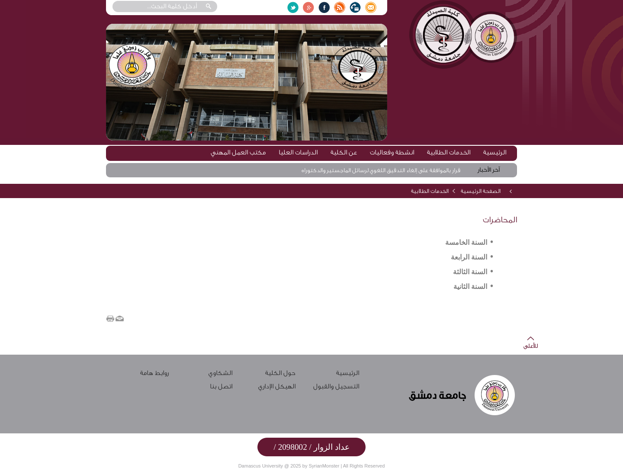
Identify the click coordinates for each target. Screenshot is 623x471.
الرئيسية (494, 152)
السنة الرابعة (469, 257)
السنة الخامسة (466, 242)
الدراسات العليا (298, 152)
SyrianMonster (323, 465)
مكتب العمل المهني (238, 152)
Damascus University (260, 465)
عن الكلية (344, 152)
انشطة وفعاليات (392, 152)
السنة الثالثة (470, 272)
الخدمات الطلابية (448, 152)
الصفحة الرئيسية (481, 191)
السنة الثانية (470, 286)
